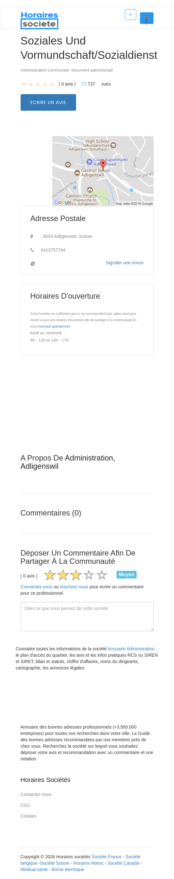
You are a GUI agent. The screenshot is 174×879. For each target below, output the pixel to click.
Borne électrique (68, 869)
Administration (89, 457)
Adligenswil (40, 466)
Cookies (29, 816)
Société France (107, 856)
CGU (25, 805)
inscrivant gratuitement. (54, 326)
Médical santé (34, 869)
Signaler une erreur (125, 262)
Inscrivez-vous (74, 586)
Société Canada (123, 863)
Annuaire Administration (132, 648)
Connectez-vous (37, 586)
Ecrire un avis (48, 102)
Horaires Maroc (88, 863)
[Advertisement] (87, 409)
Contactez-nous (36, 794)
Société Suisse (54, 863)
